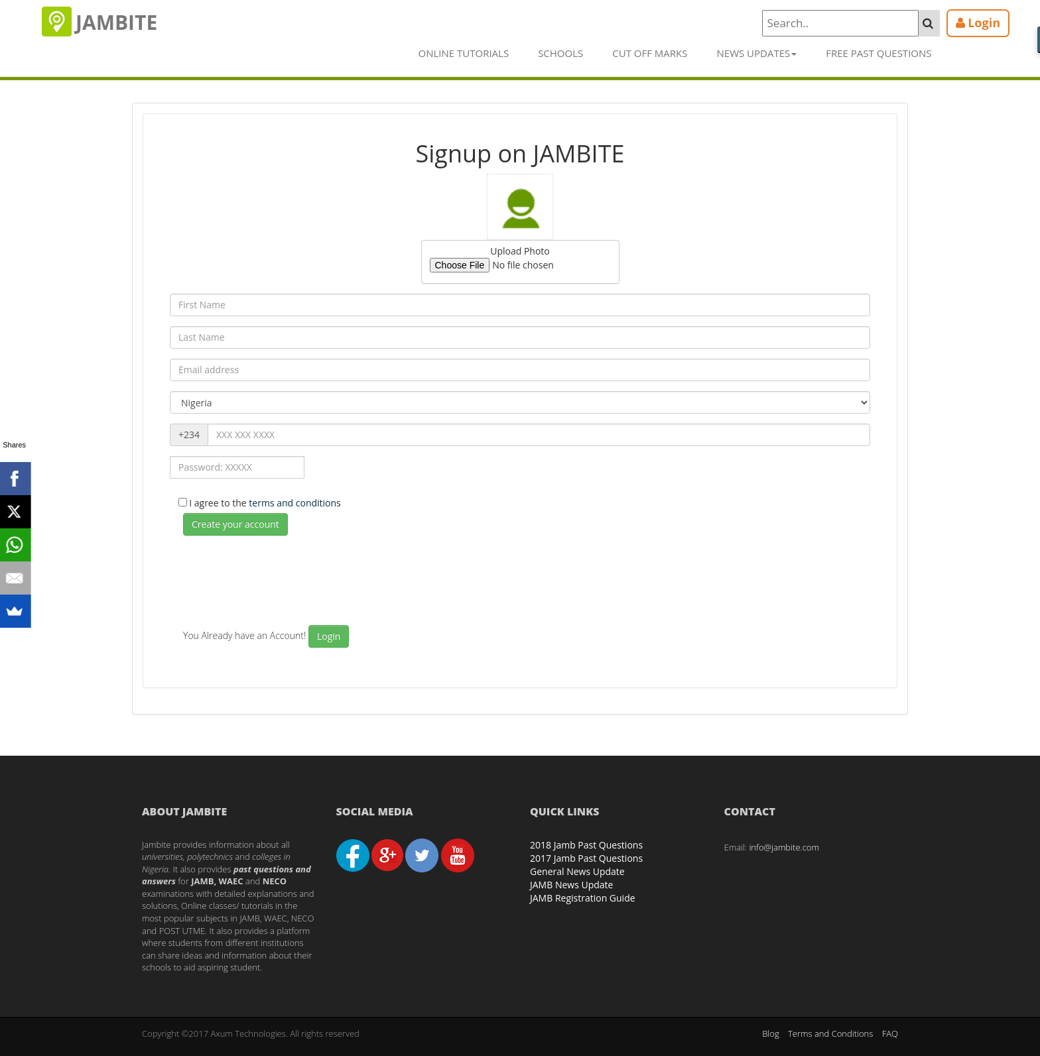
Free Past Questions (878, 53)
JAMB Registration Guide (582, 898)
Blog (770, 1033)
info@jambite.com (784, 847)
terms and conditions (294, 503)
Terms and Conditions (830, 1033)
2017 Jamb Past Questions (586, 858)
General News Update (577, 871)
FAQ (890, 1033)
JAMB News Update (571, 884)
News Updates (757, 53)
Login (328, 636)
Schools (560, 53)
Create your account (235, 524)
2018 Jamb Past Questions (586, 845)
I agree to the (266, 503)
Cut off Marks (649, 53)
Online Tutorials (464, 53)
